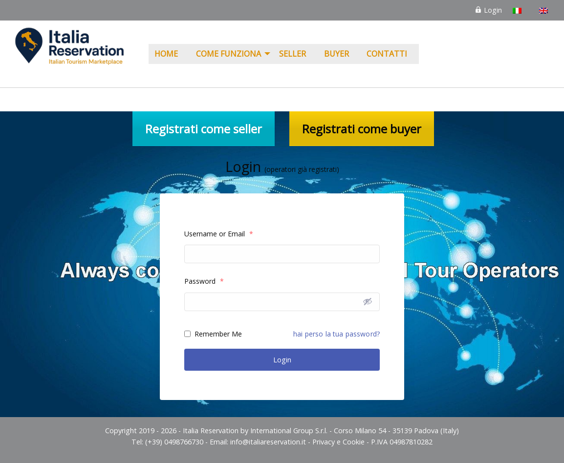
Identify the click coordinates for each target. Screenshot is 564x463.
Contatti (387, 53)
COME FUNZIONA (228, 53)
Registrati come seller (203, 129)
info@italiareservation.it (268, 441)
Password (204, 281)
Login (488, 10)
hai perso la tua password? (336, 333)
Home (166, 53)
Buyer (336, 53)
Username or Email (218, 233)
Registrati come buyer (361, 129)
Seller (292, 53)
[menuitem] (169, 54)
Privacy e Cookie (338, 441)
